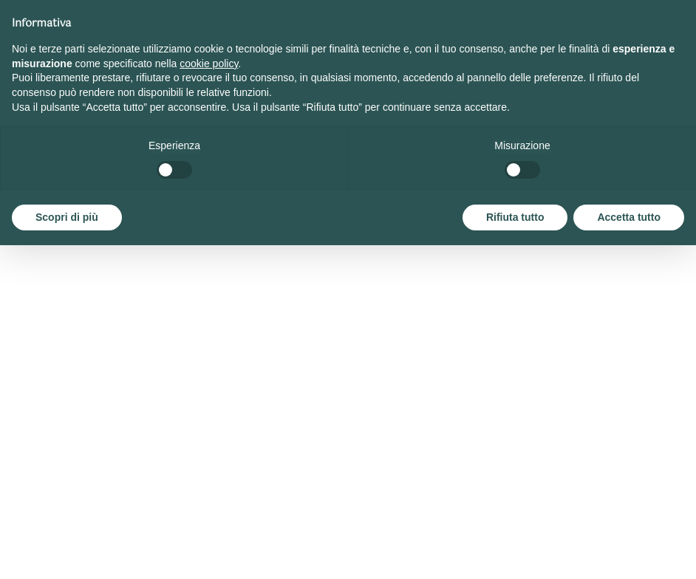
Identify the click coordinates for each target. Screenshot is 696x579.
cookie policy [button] (209, 63)
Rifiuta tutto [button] (515, 217)
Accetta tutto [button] (629, 217)
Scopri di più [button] (66, 217)
